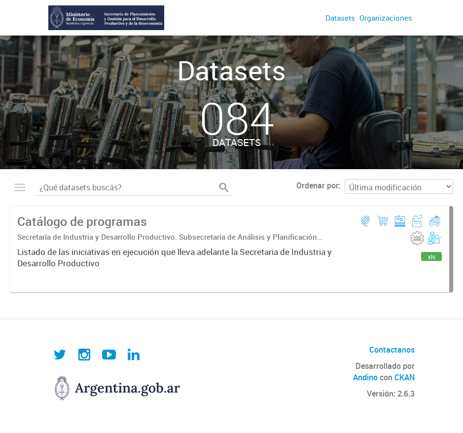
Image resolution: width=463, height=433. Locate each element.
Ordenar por (317, 185)
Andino (365, 377)
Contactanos (392, 349)
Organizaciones (385, 18)
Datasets (340, 18)
